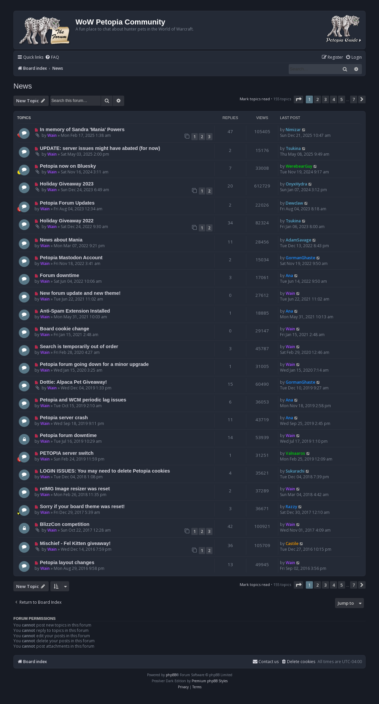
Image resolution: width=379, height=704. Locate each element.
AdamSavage (298, 240)
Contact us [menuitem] (265, 661)
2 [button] (317, 99)
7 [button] (353, 99)
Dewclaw (294, 203)
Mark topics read (255, 98)
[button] (298, 99)
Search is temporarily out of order (79, 346)
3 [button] (325, 99)
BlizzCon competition (65, 524)
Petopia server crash (64, 417)
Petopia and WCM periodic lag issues (83, 399)
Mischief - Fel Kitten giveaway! (75, 543)
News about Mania (61, 239)
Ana (289, 275)
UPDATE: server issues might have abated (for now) (100, 148)
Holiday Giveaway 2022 (67, 220)
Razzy (291, 506)
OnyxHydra (296, 184)
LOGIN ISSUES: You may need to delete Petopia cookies (105, 471)
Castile (292, 543)
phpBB (171, 674)
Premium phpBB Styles (210, 681)
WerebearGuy (299, 166)
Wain (52, 135)
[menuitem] (52, 57)
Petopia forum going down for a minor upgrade (94, 364)
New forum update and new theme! (80, 293)
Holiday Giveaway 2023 (67, 183)
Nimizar (293, 129)
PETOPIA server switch (67, 453)
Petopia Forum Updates (67, 203)
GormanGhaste (300, 258)
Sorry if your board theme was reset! (82, 506)
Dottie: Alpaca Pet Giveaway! (73, 382)
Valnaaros (295, 453)
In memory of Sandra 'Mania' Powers (82, 129)
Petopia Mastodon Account (71, 257)
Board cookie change (64, 328)
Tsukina (293, 148)
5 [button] (341, 99)
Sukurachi (295, 471)
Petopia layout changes (67, 562)
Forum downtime (59, 275)
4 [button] (333, 99)
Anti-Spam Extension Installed (75, 311)
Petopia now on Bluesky (68, 166)
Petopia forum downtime (68, 435)
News (22, 86)
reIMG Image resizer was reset (75, 488)
